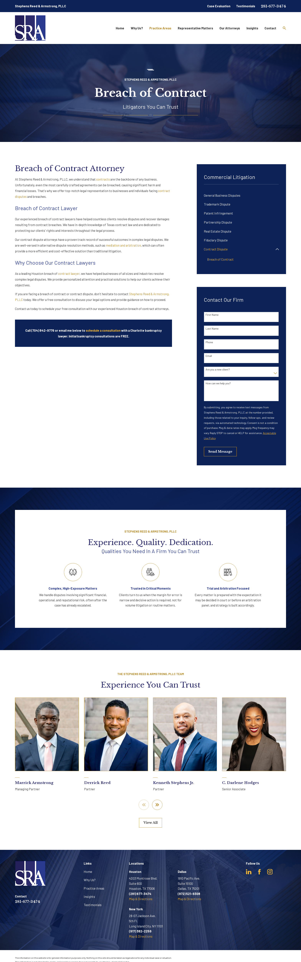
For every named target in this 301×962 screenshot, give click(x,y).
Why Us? (90, 880)
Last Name (212, 328)
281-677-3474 (273, 6)
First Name (212, 314)
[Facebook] (259, 871)
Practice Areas (94, 888)
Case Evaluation (218, 6)
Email (209, 355)
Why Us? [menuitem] (137, 28)
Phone (209, 342)
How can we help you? (218, 383)
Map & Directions (140, 899)
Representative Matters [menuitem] (195, 28)
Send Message (220, 452)
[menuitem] (241, 195)
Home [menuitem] (120, 28)
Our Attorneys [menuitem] (229, 28)
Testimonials (245, 6)
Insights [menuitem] (252, 28)
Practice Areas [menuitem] (160, 28)
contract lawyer (69, 273)
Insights (89, 896)
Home (88, 871)
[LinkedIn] (248, 871)
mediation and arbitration (123, 245)
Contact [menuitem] (270, 28)
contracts (103, 179)
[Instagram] (270, 871)
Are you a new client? (218, 369)
